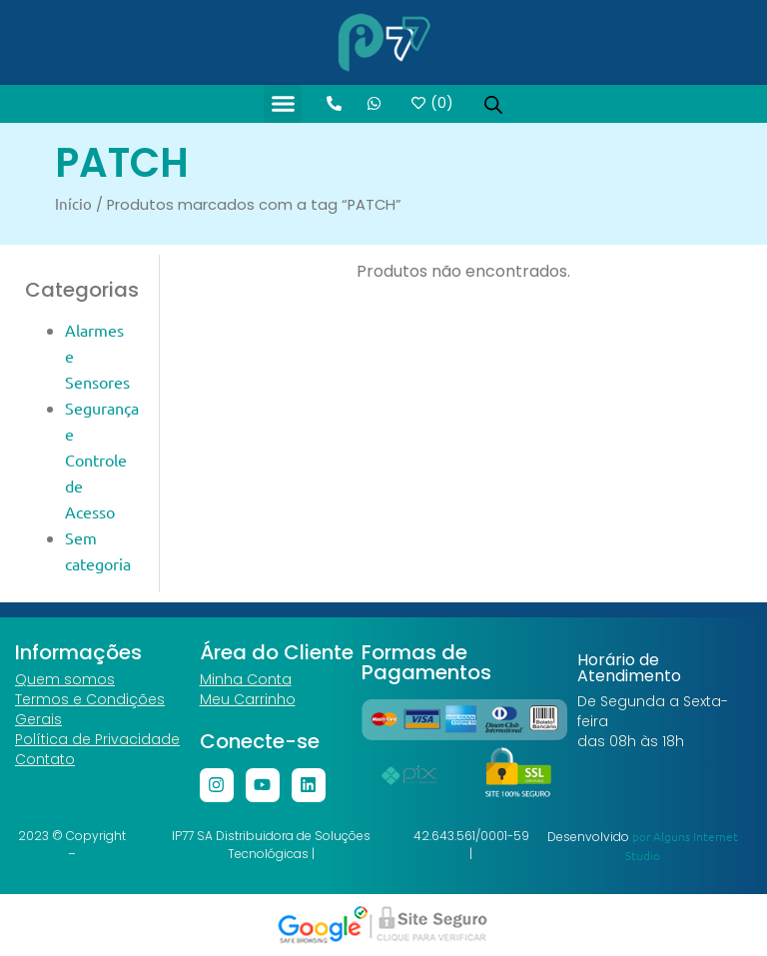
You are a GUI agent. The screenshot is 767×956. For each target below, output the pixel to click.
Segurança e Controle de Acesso (102, 459)
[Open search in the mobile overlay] (493, 104)
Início (73, 203)
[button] (283, 104)
